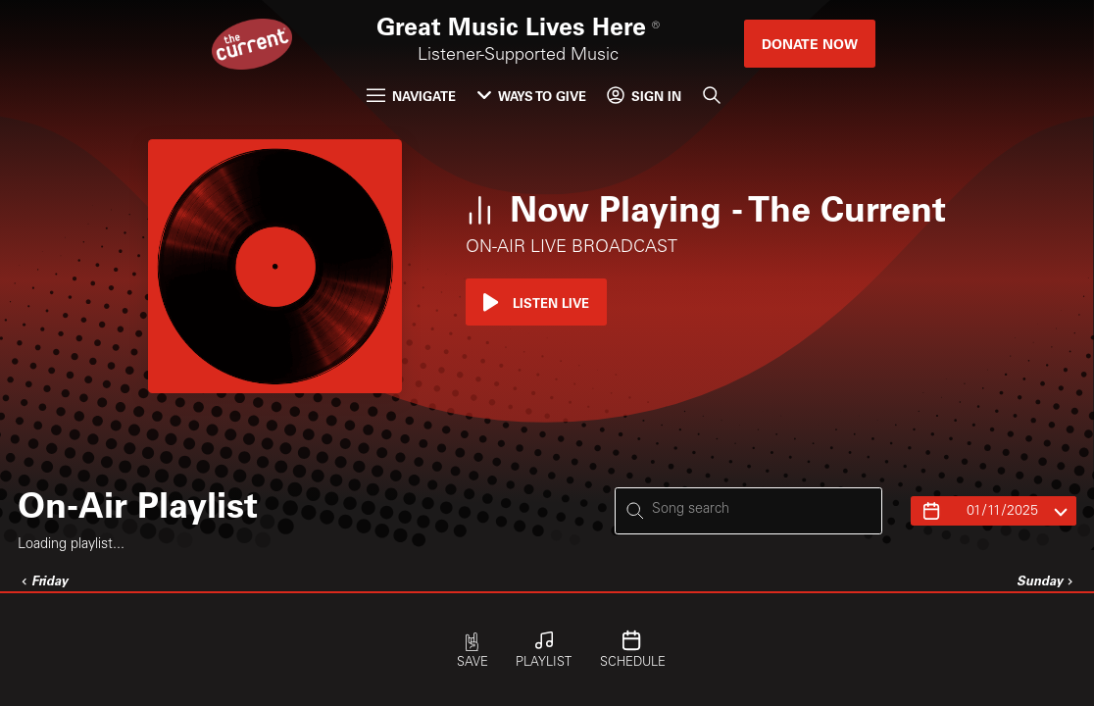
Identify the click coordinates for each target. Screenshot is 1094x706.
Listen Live (536, 302)
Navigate (411, 95)
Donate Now (810, 43)
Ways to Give (531, 95)
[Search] (711, 95)
